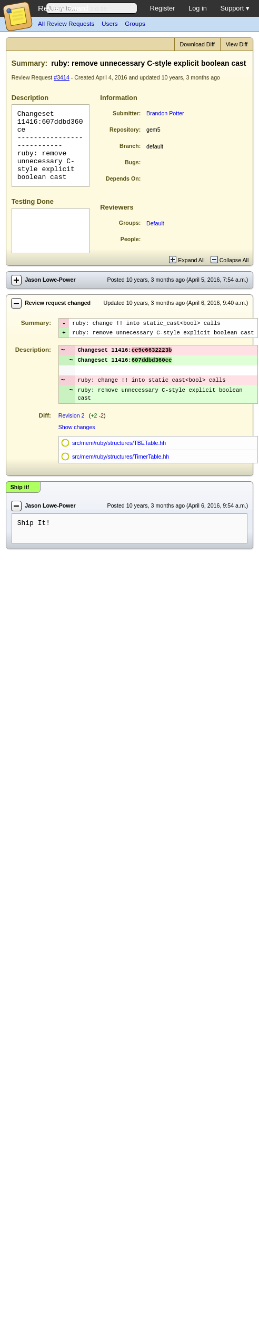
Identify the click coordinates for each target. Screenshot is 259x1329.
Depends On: (123, 178)
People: (131, 239)
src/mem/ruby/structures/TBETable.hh (119, 451)
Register (162, 8)
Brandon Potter (165, 113)
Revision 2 (71, 424)
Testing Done (33, 201)
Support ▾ (234, 8)
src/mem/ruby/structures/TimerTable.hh (120, 465)
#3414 (61, 77)
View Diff (237, 44)
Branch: (130, 146)
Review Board (63, 8)
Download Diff (197, 44)
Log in (197, 8)
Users (110, 23)
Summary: (29, 63)
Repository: (125, 129)
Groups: (130, 223)
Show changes (76, 435)
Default (155, 223)
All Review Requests (66, 23)
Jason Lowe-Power (50, 279)
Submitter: (127, 113)
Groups (135, 23)
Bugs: (133, 162)
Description (30, 98)
